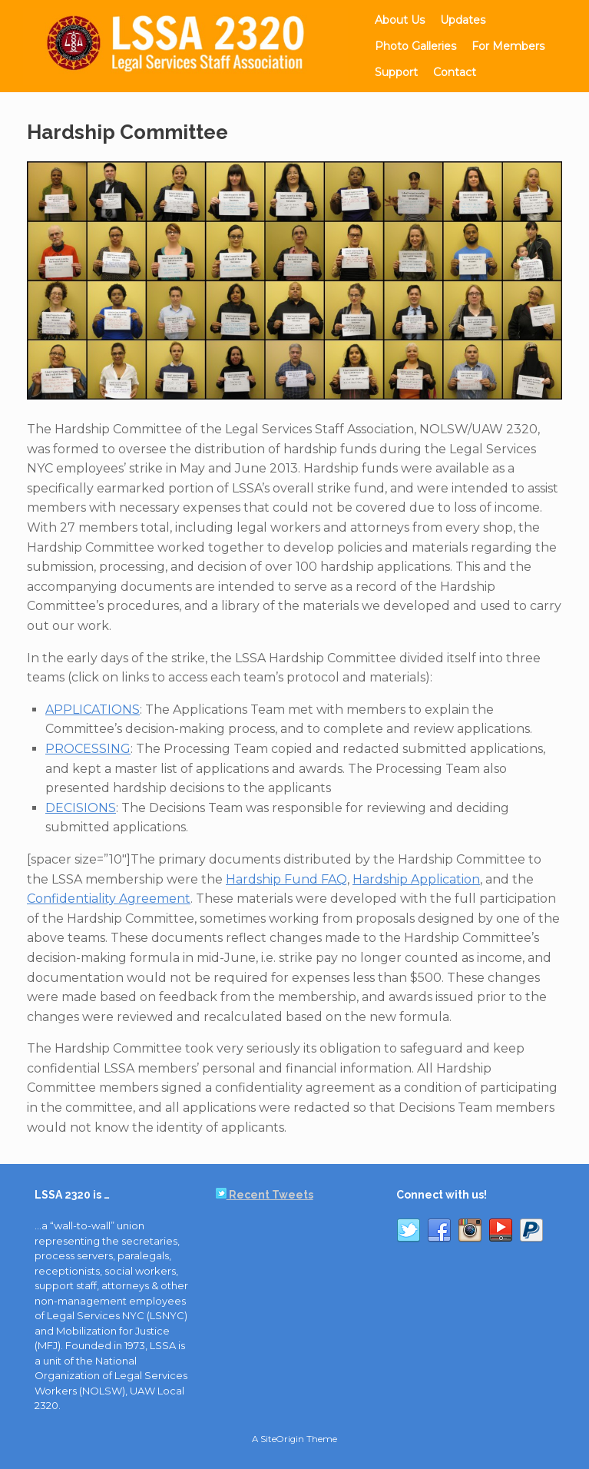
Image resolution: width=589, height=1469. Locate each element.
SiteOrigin (282, 1439)
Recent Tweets (264, 1195)
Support (396, 72)
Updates (462, 20)
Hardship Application (416, 879)
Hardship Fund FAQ (286, 879)
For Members (508, 46)
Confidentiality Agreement (108, 898)
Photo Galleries (415, 46)
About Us (400, 20)
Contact (454, 72)
